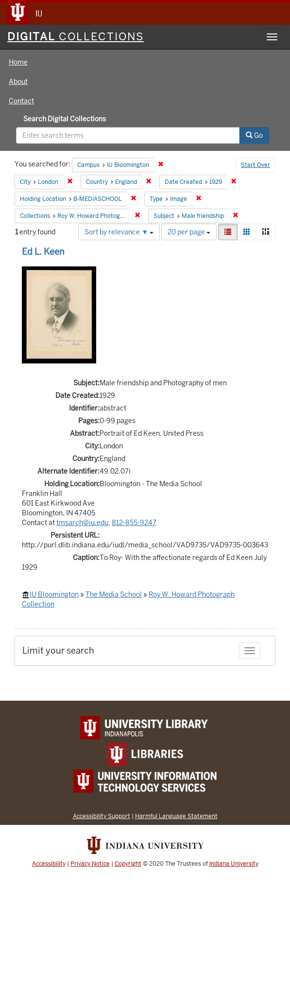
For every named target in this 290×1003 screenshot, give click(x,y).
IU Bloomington (54, 594)
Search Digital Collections (64, 119)
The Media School (113, 594)
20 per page (189, 232)
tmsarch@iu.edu (82, 522)
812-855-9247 (134, 522)
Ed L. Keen (43, 251)
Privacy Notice (90, 864)
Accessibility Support (101, 816)
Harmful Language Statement (176, 816)
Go (254, 135)
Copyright (128, 864)
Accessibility (49, 864)
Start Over (255, 165)
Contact (21, 101)
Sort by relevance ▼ (119, 232)
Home (18, 62)
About (18, 81)
